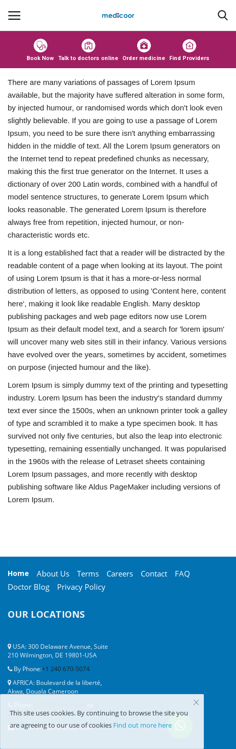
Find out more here (142, 725)
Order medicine (143, 50)
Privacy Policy (81, 587)
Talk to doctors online (88, 50)
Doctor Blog (28, 587)
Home (18, 573)
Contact (154, 573)
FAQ (182, 573)
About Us (53, 573)
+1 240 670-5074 (66, 669)
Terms (88, 573)
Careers (120, 573)
